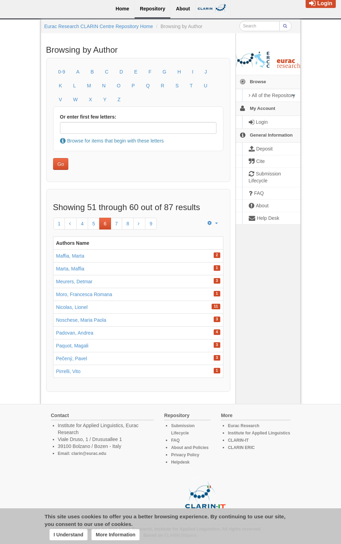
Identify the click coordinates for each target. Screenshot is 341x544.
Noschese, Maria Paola (81, 320)
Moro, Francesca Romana (84, 294)
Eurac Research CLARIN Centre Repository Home (98, 26)
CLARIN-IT (238, 440)
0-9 (61, 72)
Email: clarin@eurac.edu (82, 453)
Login (320, 3)
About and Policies (189, 447)
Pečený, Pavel (71, 358)
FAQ (175, 440)
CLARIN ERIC (241, 447)
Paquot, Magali (72, 345)
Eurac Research (243, 425)
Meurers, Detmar (74, 281)
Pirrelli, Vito (68, 371)
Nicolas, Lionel (72, 307)
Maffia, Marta (70, 256)
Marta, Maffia (70, 268)
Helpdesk (180, 462)
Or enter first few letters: (88, 117)
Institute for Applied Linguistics (259, 433)
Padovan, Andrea (74, 333)
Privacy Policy (185, 454)
